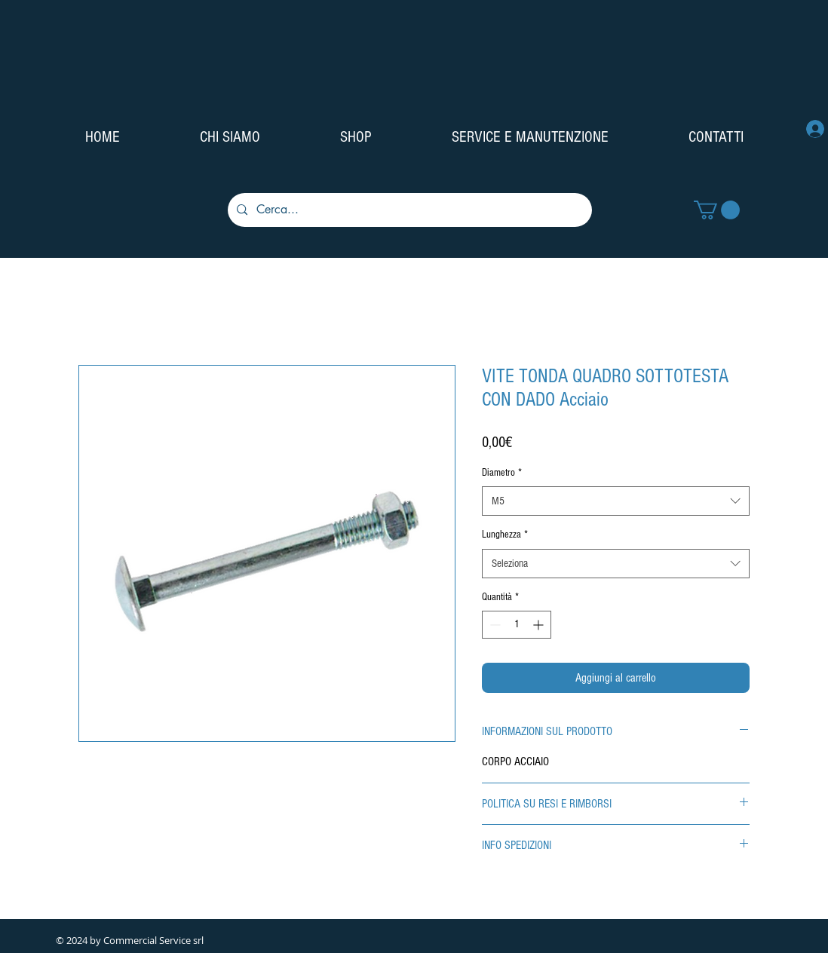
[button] (717, 210)
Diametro (502, 473)
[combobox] (616, 501)
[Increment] (539, 624)
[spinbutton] (516, 624)
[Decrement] (493, 624)
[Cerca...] (408, 210)
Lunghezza (505, 535)
